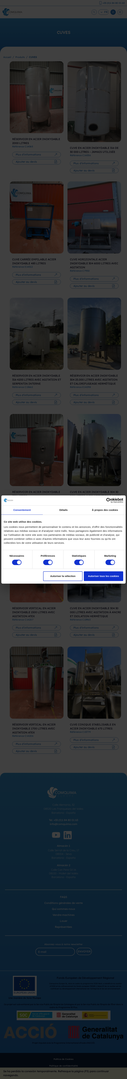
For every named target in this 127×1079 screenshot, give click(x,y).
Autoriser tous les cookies (103, 576)
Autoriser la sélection (63, 576)
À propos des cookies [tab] (105, 510)
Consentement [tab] (22, 510)
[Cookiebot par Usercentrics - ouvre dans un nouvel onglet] (108, 500)
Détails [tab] (63, 510)
